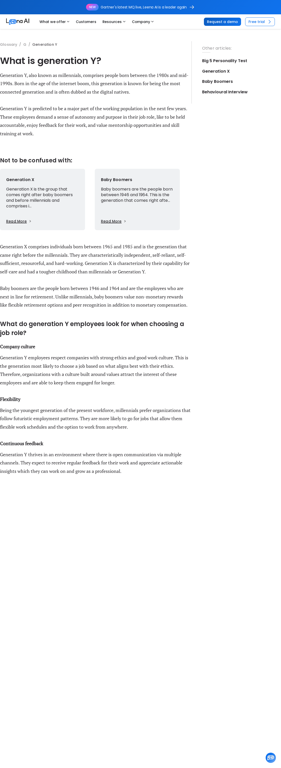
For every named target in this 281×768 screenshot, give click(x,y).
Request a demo (222, 21)
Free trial (260, 21)
